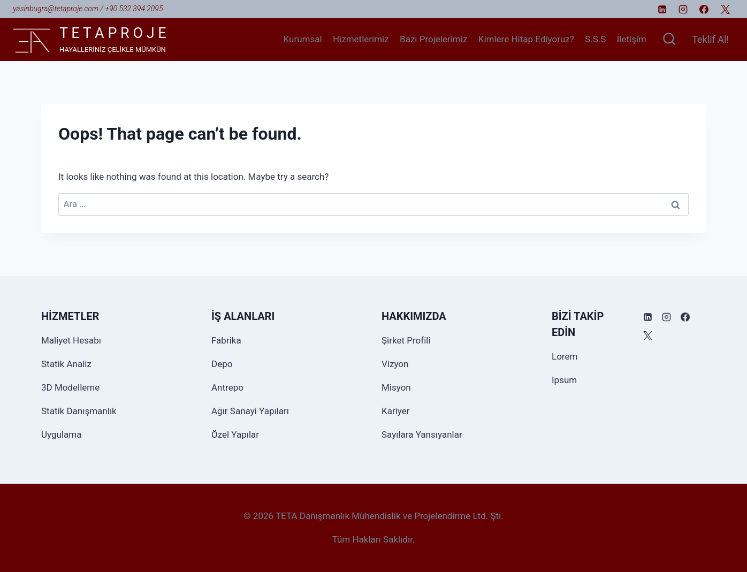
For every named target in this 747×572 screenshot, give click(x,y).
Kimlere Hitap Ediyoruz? (526, 39)
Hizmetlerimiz (361, 39)
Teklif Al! (710, 39)
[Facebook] (704, 9)
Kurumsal (303, 39)
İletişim (631, 39)
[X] (725, 9)
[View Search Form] (669, 40)
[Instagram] (683, 9)
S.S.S (595, 39)
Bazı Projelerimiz (433, 39)
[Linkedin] (662, 9)
